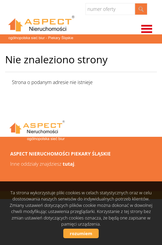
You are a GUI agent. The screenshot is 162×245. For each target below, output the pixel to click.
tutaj (68, 164)
